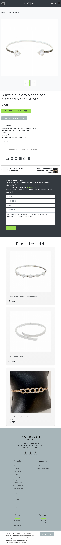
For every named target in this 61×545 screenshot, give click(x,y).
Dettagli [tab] (4, 149)
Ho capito (47, 534)
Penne (17, 468)
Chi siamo (43, 520)
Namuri (44, 170)
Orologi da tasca (17, 482)
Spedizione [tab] (24, 149)
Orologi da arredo (18, 488)
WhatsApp (31, 187)
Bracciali (17, 493)
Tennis (18, 507)
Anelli (17, 491)
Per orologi (17, 471)
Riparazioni (17, 520)
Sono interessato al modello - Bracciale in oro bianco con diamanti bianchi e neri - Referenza (30, 218)
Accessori (17, 523)
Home (3, 12)
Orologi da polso (17, 480)
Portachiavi (17, 474)
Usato (9, 12)
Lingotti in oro (18, 466)
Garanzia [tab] (33, 149)
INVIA (11, 228)
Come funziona (43, 466)
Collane (17, 499)
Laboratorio (17, 525)
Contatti (43, 523)
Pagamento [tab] (14, 149)
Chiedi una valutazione (43, 468)
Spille (17, 505)
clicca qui (23, 542)
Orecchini (17, 502)
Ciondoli (17, 496)
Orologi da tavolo (18, 485)
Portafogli (17, 477)
